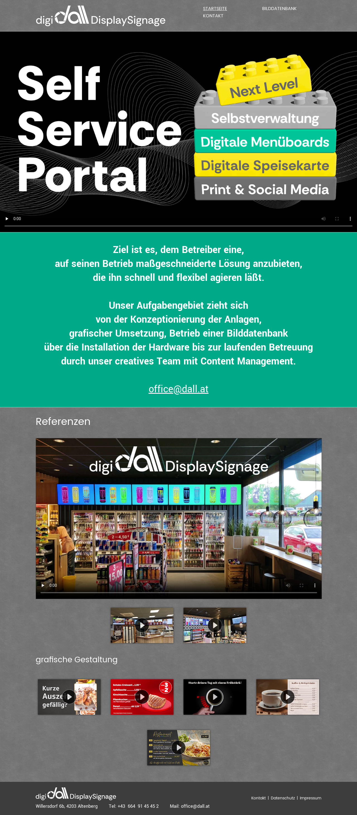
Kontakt (213, 16)
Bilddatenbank (279, 9)
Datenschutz (283, 798)
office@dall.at (179, 389)
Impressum (310, 798)
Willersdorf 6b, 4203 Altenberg (67, 806)
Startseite (215, 9)
